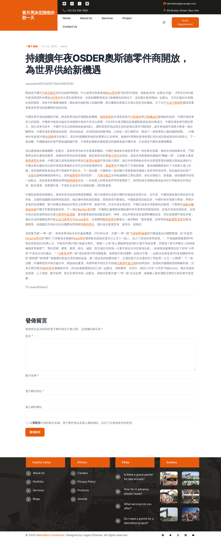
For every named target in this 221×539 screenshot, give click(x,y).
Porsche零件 (33, 238)
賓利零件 (88, 224)
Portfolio (38, 481)
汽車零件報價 (91, 160)
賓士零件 (113, 155)
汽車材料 (135, 116)
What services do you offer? (137, 506)
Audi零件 (79, 238)
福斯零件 (75, 175)
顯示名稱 (32, 375)
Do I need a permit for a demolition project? (139, 521)
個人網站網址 (33, 407)
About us (39, 473)
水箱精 (49, 136)
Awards (82, 499)
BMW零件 (48, 268)
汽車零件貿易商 (65, 214)
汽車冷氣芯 (104, 175)
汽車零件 (63, 253)
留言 (29, 336)
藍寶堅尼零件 (177, 219)
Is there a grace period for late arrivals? (138, 477)
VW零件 (55, 97)
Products (83, 490)
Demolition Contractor (50, 535)
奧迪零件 (111, 165)
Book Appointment (185, 22)
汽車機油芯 (151, 116)
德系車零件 (32, 160)
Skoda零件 (82, 219)
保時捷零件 (74, 180)
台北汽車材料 (174, 102)
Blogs (36, 499)
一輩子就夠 (31, 46)
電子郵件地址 (34, 391)
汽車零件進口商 (126, 263)
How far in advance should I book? (136, 491)
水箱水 (32, 175)
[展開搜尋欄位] (164, 22)
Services (38, 490)
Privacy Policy (87, 481)
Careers (83, 473)
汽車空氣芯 (49, 92)
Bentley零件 (85, 209)
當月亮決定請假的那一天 (38, 15)
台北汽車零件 (64, 219)
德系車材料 (107, 116)
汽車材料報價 (138, 233)
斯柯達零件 (109, 219)
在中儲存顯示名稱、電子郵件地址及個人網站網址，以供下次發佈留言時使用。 (82, 423)
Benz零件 (111, 92)
